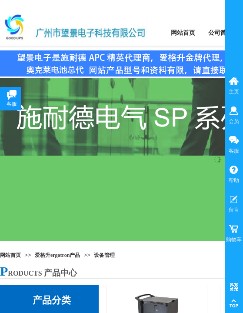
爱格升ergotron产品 (57, 255)
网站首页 (10, 255)
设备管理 (104, 255)
